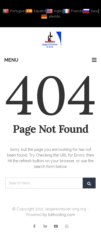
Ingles (54, 11)
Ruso (91, 11)
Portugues (14, 11)
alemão (50, 16)
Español (36, 11)
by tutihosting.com (59, 214)
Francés (73, 11)
